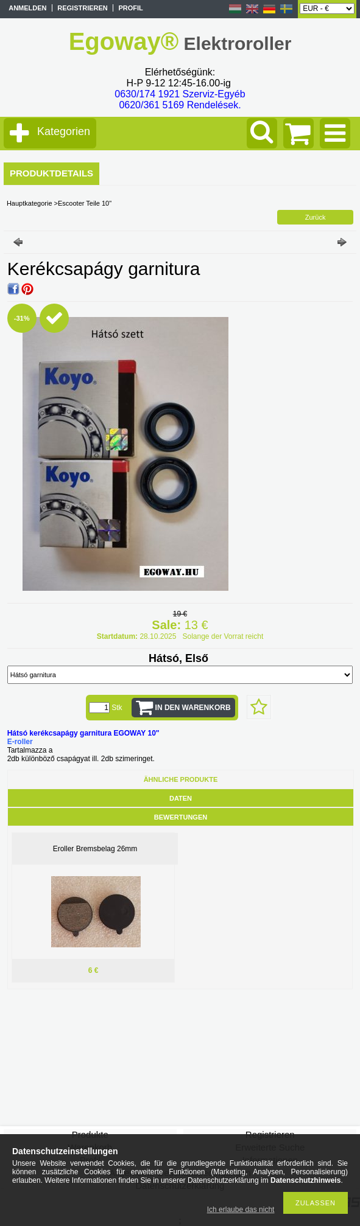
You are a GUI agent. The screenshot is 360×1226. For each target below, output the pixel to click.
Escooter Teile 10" (84, 203)
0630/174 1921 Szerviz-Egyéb (180, 94)
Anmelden (27, 8)
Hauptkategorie (29, 203)
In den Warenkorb (193, 707)
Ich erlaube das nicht (241, 1209)
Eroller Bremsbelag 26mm (95, 849)
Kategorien (63, 131)
